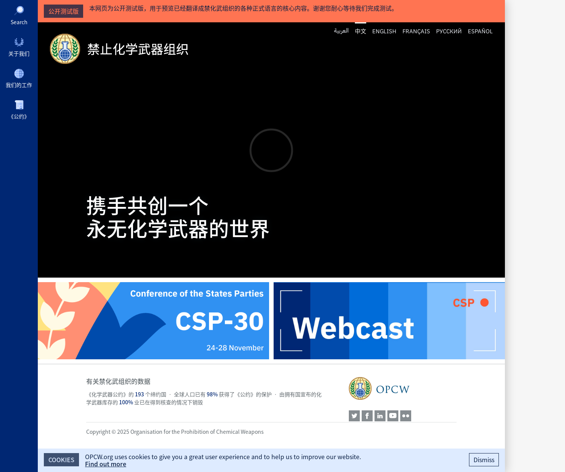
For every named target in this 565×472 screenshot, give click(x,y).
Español (480, 31)
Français (416, 31)
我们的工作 (19, 84)
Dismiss (484, 459)
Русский (449, 31)
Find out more (105, 463)
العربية (341, 31)
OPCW (403, 388)
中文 (360, 31)
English (384, 31)
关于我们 (18, 53)
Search (19, 22)
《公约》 (18, 116)
